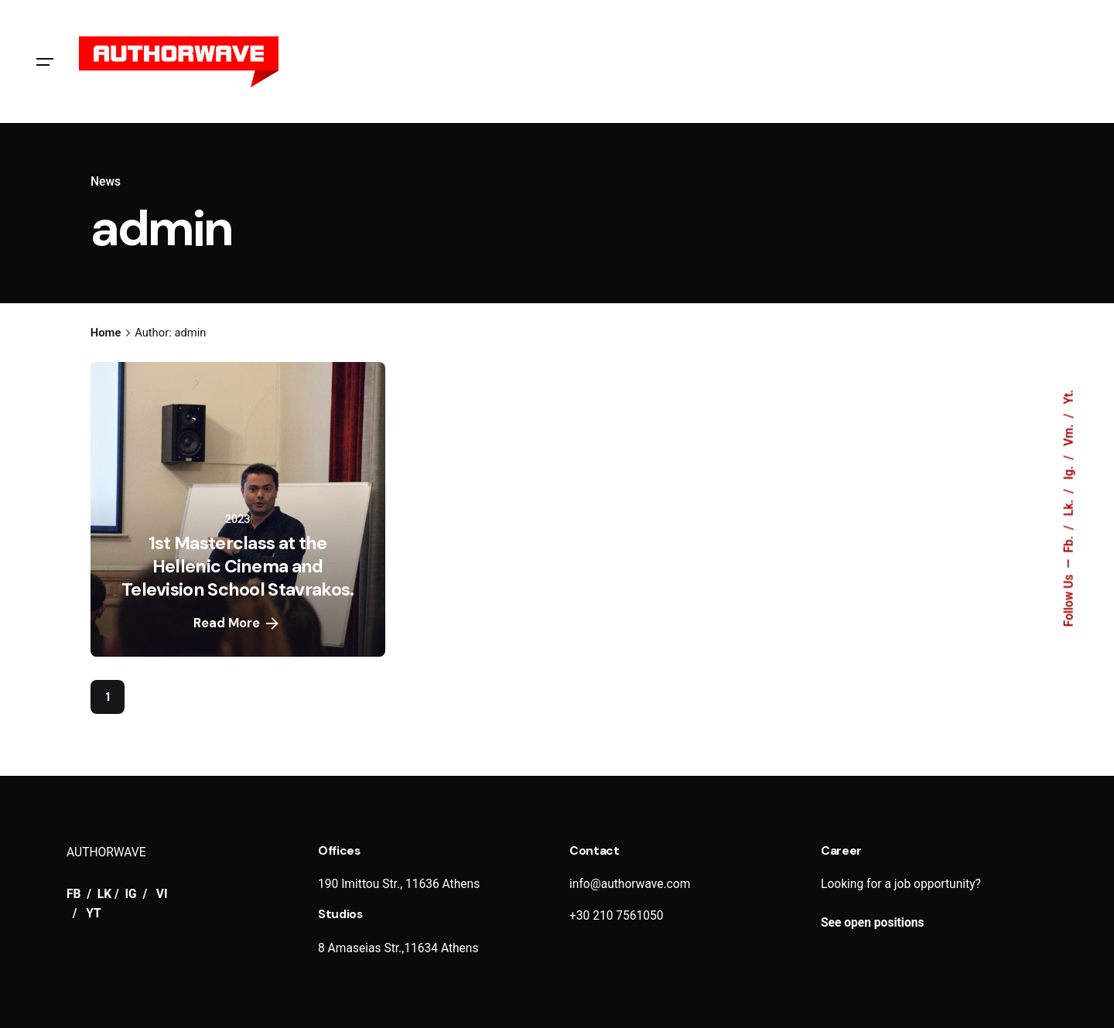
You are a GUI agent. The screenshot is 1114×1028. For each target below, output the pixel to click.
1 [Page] (107, 697)
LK (104, 894)
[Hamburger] (45, 62)
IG (131, 894)
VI (162, 894)
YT (93, 913)
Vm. (1069, 433)
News (106, 182)
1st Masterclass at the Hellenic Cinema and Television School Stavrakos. (237, 566)
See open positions (872, 923)
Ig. (1069, 471)
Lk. (1069, 506)
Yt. (1069, 396)
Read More (237, 623)
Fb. (1069, 543)
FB (75, 894)
